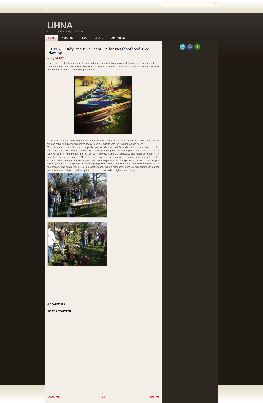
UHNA (60, 25)
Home (51, 38)
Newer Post (53, 397)
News (84, 38)
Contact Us (118, 38)
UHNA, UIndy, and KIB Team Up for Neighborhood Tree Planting (98, 51)
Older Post (153, 397)
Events (99, 38)
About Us (67, 38)
